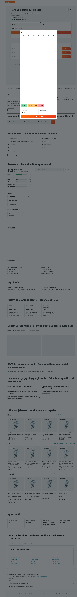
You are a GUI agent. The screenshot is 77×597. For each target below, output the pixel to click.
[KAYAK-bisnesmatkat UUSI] (3, 26)
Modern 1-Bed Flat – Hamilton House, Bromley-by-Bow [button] (49, 437)
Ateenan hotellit (55, 534)
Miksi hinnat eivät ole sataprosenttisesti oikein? (42, 561)
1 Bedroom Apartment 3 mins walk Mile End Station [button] (32, 408)
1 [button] (32, 38)
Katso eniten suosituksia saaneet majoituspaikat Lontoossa (60, 449)
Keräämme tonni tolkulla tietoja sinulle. (42, 559)
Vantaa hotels (55, 536)
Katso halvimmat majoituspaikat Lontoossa (64, 419)
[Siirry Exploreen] (3, 20)
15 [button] (32, 45)
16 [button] (36, 45)
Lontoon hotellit (51, 569)
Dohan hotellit (34, 530)
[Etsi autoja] (3, 13)
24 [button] (14, 52)
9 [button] (48, 42)
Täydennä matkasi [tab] (29, 519)
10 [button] (14, 45)
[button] (2, 2)
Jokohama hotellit (15, 528)
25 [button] (18, 52)
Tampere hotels (34, 536)
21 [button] (28, 49)
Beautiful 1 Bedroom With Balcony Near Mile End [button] (14, 437)
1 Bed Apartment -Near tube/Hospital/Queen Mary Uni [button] (15, 408)
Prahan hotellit (34, 534)
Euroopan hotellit (22, 569)
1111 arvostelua (24, 19)
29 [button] (32, 52)
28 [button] (28, 52)
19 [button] (21, 49)
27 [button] (25, 52)
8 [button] (32, 42)
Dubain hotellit (34, 528)
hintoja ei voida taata (42, 551)
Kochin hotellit (14, 534)
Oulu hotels (13, 536)
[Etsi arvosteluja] (49, 170)
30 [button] (36, 52)
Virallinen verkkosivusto (17, 17)
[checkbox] (14, 214)
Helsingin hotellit (55, 532)
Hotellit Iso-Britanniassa (33, 569)
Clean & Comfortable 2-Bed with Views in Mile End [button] (65, 408)
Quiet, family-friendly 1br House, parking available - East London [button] (66, 438)
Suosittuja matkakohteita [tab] (16, 519)
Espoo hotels (14, 538)
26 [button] (21, 52)
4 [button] (55, 38)
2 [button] (48, 38)
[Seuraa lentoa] (3, 23)
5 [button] (21, 42)
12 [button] (21, 45)
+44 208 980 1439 (15, 15)
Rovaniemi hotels (56, 538)
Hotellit (16, 569)
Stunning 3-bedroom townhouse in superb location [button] (49, 408)
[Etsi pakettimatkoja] (3, 16)
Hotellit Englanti (43, 569)
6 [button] (25, 42)
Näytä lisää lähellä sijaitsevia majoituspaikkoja (63, 390)
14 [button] (28, 45)
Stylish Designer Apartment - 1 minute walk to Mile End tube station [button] (15, 469)
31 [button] (14, 56)
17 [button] (14, 49)
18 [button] (18, 49)
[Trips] (3, 31)
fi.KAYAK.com (10, 569)
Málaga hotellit (55, 528)
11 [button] (55, 42)
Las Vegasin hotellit (15, 532)
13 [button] (25, 45)
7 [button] (28, 42)
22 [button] (32, 49)
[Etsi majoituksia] (3, 10)
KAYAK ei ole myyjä (42, 556)
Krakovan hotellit (15, 530)
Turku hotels (34, 538)
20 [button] (25, 49)
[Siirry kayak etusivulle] (10, 2)
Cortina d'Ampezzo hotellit (58, 530)
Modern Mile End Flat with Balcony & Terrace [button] (65, 468)
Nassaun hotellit (35, 532)
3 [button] (14, 42)
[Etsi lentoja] (3, 6)
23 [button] (36, 49)
